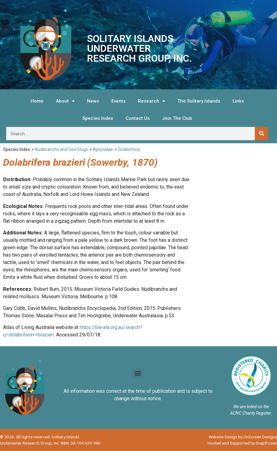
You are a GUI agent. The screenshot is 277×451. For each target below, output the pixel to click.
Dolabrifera (129, 149)
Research (151, 101)
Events (118, 101)
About (65, 101)
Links (238, 101)
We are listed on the (251, 406)
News (93, 101)
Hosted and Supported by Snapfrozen (242, 443)
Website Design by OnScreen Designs (243, 436)
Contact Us (138, 118)
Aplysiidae (103, 149)
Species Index (97, 118)
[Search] (261, 133)
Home (37, 101)
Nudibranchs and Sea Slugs (61, 149)
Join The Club (177, 118)
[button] (138, 373)
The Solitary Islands (198, 101)
